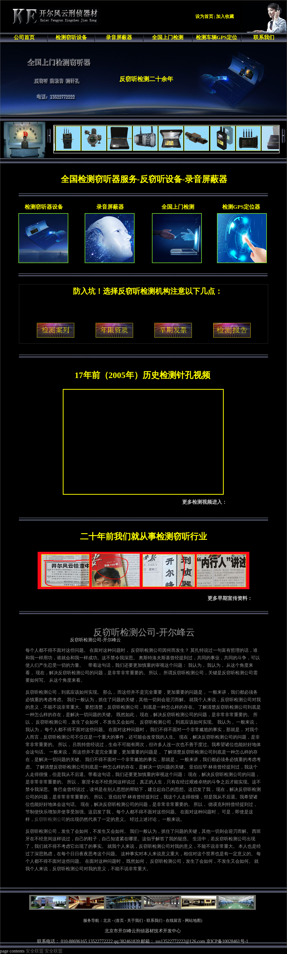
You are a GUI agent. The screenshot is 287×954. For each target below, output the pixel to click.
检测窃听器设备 (44, 207)
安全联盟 (35, 951)
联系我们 (263, 37)
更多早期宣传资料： (230, 598)
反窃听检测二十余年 (146, 79)
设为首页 (204, 16)
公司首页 (24, 37)
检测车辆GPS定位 (216, 37)
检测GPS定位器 (241, 207)
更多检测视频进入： (204, 502)
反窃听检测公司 (50, 819)
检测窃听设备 (71, 37)
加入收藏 (225, 16)
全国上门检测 (167, 37)
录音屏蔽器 (119, 37)
